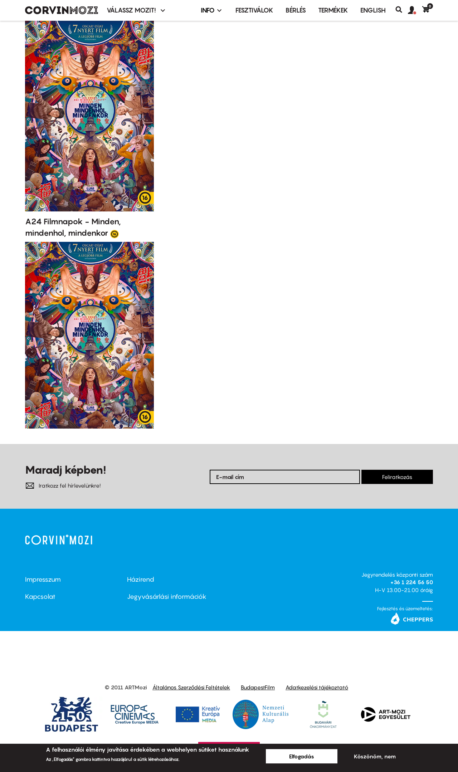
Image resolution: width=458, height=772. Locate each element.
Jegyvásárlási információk (166, 596)
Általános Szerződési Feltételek (191, 687)
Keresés (401, 9)
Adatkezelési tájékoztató (317, 687)
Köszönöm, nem (375, 756)
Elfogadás (301, 756)
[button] (415, 10)
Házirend (140, 579)
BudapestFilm (258, 687)
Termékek (333, 10)
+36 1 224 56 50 (411, 582)
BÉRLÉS (296, 10)
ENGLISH (373, 10)
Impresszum (43, 579)
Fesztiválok (254, 10)
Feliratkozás (397, 477)
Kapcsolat (40, 596)
